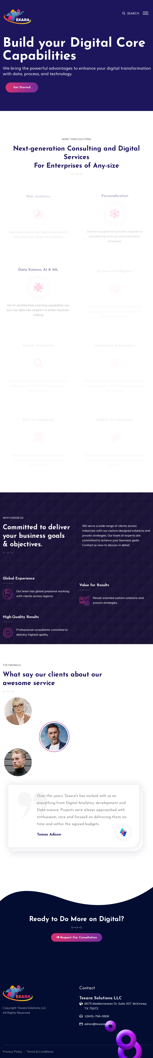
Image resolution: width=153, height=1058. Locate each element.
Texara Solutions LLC (31, 1008)
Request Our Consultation (76, 937)
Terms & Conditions (39, 1051)
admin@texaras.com (98, 1024)
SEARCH (130, 13)
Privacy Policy (12, 1051)
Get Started (21, 87)
